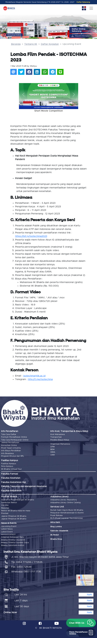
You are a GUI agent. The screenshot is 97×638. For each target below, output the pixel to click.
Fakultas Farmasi (9, 474)
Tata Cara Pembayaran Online (14, 440)
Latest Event (7, 532)
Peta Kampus (7, 466)
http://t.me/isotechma (40, 379)
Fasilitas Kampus (8, 464)
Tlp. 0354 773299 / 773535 (27, 562)
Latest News (7, 529)
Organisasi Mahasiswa (60, 444)
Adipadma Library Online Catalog (65, 503)
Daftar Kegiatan (50, 44)
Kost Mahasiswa (57, 434)
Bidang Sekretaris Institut (12, 545)
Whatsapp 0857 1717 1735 (26, 571)
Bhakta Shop (56, 539)
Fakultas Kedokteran (11, 491)
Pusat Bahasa (56, 515)
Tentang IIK (30, 44)
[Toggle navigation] (91, 8)
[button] (23, 94)
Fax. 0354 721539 (21, 567)
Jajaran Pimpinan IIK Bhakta (13, 516)
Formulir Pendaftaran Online (14, 437)
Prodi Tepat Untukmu (11, 448)
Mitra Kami (55, 522)
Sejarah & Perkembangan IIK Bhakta (17, 500)
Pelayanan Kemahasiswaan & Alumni (67, 513)
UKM (52, 455)
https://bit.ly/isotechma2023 (31, 236)
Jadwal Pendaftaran (10, 443)
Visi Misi (4, 505)
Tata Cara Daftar (8, 434)
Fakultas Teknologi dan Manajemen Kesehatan (24, 486)
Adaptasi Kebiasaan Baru (12, 537)
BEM (52, 449)
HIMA (52, 452)
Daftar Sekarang (83, 2)
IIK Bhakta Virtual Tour (11, 469)
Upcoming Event (8, 526)
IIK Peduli (54, 535)
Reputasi (5, 508)
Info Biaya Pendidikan (11, 451)
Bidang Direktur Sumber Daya (15, 543)
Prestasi (4, 513)
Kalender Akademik (59, 531)
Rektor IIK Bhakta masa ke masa (15, 511)
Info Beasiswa (7, 453)
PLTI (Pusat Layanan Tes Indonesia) (66, 518)
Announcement (8, 534)
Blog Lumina (56, 527)
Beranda (16, 44)
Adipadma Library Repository (63, 500)
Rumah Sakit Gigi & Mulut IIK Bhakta (66, 510)
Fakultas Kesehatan (10, 478)
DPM (52, 447)
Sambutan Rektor (9, 503)
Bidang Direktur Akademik (13, 540)
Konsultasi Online (9, 445)
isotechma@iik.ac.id (34, 376)
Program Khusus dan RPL (12, 456)
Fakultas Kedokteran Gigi (13, 482)
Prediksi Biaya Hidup (59, 440)
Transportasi (56, 437)
